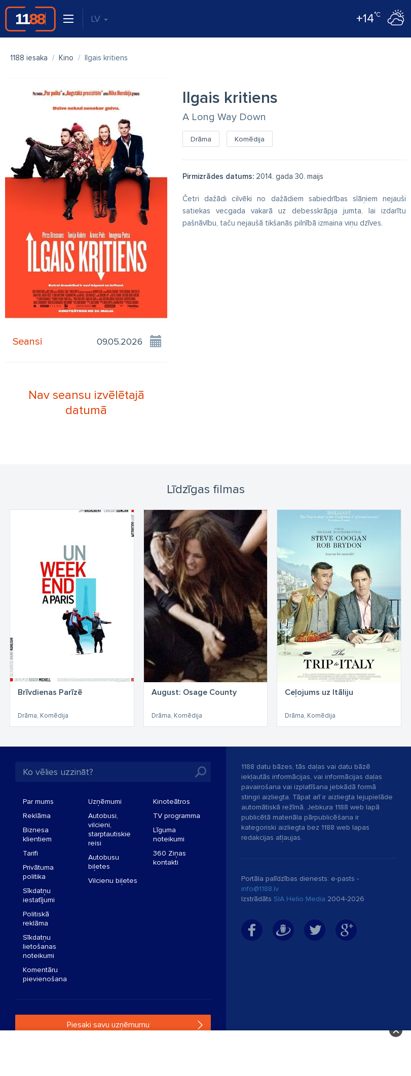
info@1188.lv (260, 888)
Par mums (38, 801)
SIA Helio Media (299, 899)
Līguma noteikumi (168, 834)
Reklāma (37, 815)
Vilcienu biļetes (112, 880)
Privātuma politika (38, 872)
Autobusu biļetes (103, 862)
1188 (30, 19)
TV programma (176, 815)
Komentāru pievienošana (45, 974)
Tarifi (30, 853)
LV (99, 18)
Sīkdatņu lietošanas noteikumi (39, 946)
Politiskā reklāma (36, 918)
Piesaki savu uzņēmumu (108, 1025)
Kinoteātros (171, 801)
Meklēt (201, 772)
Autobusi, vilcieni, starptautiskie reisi (109, 829)
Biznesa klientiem (37, 834)
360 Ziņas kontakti (169, 858)
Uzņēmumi (105, 801)
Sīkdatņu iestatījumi (39, 895)
